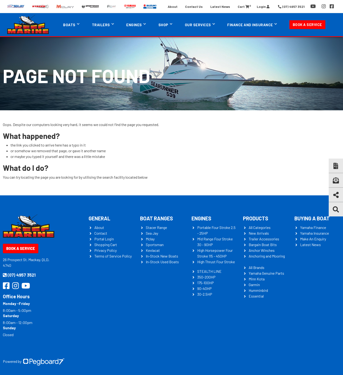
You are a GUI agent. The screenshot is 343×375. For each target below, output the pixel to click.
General (99, 218)
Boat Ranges (156, 218)
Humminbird (258, 290)
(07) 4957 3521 (19, 275)
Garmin (254, 284)
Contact (100, 233)
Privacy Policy (105, 250)
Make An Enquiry (313, 239)
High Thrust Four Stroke (216, 261)
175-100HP (205, 282)
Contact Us (194, 7)
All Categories (260, 227)
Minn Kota (257, 279)
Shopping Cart (105, 244)
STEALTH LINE (209, 271)
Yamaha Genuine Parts (266, 273)
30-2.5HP (204, 294)
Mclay (150, 239)
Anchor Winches (262, 250)
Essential (256, 296)
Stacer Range (156, 227)
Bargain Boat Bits (263, 244)
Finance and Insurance (250, 25)
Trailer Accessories (264, 239)
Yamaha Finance (313, 227)
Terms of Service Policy (113, 256)
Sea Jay (152, 233)
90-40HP (204, 288)
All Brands (256, 267)
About (172, 7)
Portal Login (104, 239)
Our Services (198, 25)
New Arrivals (259, 233)
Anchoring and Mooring (267, 256)
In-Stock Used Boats (162, 261)
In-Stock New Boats (162, 256)
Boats (69, 25)
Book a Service (307, 24)
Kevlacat (153, 250)
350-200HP (206, 277)
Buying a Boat (312, 218)
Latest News (220, 7)
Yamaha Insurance (314, 233)
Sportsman (155, 244)
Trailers (101, 25)
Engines (134, 25)
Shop (163, 25)
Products (255, 218)
